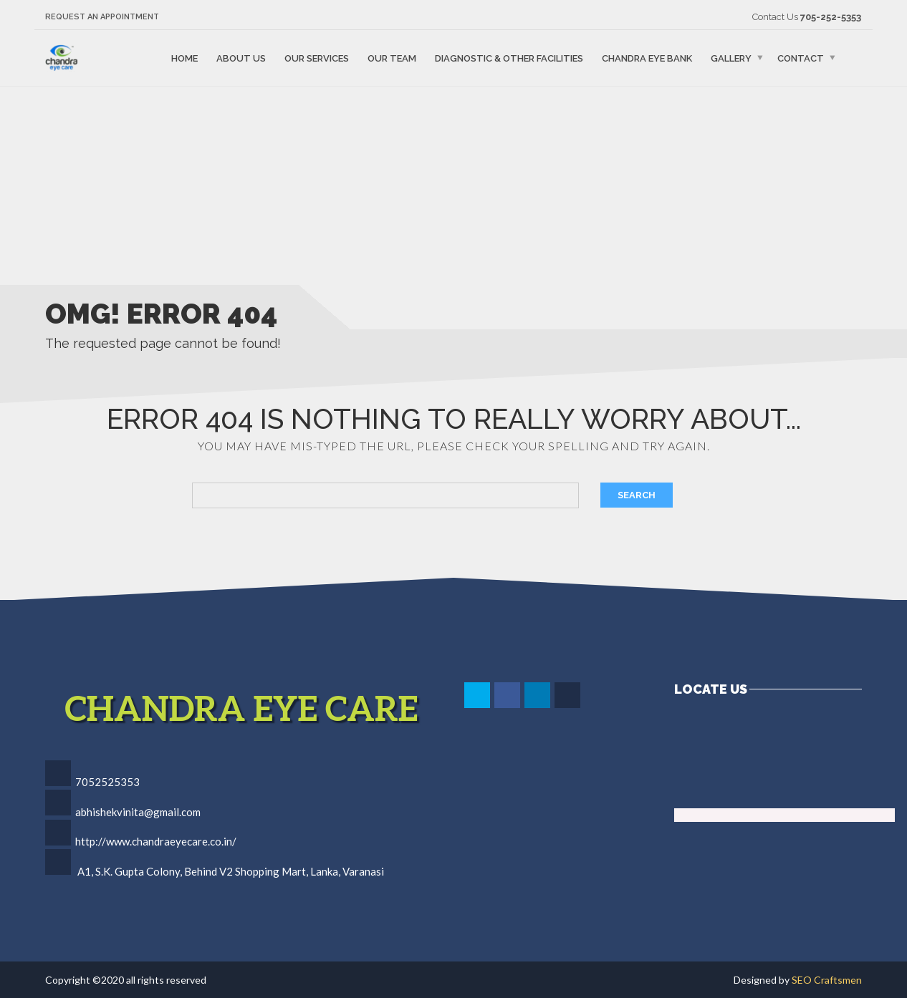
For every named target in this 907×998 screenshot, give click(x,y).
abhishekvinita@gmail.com (138, 811)
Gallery (731, 57)
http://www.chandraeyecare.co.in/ (155, 841)
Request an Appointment (102, 16)
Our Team (392, 57)
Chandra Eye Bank (647, 57)
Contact (800, 57)
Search (637, 495)
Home (184, 57)
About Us (241, 57)
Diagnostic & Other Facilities (509, 57)
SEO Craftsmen (827, 980)
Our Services (316, 57)
